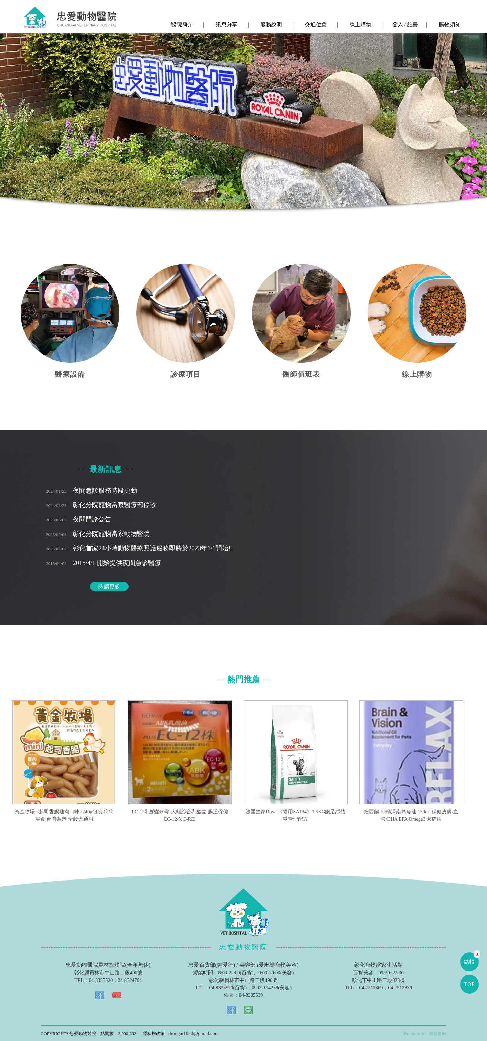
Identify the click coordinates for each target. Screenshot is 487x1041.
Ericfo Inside (415, 1033)
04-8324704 (130, 980)
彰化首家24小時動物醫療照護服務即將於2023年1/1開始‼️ (139, 548)
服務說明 (270, 24)
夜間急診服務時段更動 (91, 490)
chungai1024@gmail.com (193, 1033)
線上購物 (359, 24)
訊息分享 (225, 24)
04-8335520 (101, 980)
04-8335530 (251, 995)
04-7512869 (371, 987)
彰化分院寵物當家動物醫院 (98, 533)
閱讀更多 (109, 586)
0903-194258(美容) (272, 987)
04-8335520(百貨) (228, 987)
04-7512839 (400, 987)
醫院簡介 (181, 24)
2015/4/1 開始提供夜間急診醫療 (103, 562)
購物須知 (449, 24)
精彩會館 (437, 1033)
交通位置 (315, 24)
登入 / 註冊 (404, 24)
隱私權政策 (154, 1033)
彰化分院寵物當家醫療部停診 (101, 505)
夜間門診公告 (79, 519)
